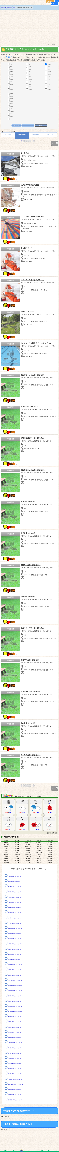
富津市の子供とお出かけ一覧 (19, 898)
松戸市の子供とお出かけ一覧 (19, 940)
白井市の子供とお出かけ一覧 (19, 1028)
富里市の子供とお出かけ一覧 (19, 1033)
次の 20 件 (53, 143)
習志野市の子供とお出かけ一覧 (19, 971)
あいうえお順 (7, 135)
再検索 (43, 125)
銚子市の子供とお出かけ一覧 (19, 924)
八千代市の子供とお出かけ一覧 (19, 987)
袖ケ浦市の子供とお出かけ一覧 (19, 1018)
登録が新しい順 (35, 135)
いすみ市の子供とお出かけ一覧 (19, 1049)
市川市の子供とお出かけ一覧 (19, 929)
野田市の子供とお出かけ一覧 (19, 945)
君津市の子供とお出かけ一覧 (19, 1002)
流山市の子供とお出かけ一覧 (19, 981)
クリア (28, 125)
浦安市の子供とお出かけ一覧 (19, 1008)
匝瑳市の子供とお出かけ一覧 (19, 1039)
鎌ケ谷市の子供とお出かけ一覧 (19, 997)
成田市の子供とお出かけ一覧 (19, 950)
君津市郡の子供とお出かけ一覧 (19, 1106)
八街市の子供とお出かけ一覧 (19, 1023)
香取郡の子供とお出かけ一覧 (19, 1096)
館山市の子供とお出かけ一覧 (19, 919)
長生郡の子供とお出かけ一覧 (19, 1065)
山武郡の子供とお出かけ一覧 (19, 1059)
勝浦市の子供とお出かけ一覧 (19, 1075)
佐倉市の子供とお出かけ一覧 (19, 956)
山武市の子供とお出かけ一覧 (19, 909)
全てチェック (15, 125)
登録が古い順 (50, 135)
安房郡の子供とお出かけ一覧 (19, 1101)
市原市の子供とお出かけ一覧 (19, 976)
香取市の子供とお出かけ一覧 (19, 1044)
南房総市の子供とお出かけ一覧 (19, 1085)
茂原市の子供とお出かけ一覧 (19, 914)
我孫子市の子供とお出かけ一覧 (19, 992)
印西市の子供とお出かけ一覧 (19, 904)
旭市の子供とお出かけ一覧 (18, 966)
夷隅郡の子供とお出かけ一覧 (19, 1070)
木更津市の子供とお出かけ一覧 (19, 935)
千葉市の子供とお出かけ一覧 (19, 883)
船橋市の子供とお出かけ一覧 (19, 893)
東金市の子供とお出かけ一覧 (19, 961)
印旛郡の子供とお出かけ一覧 (19, 1054)
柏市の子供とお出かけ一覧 (18, 888)
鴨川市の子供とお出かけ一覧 (19, 1080)
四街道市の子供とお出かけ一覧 (19, 1013)
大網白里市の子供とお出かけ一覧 (20, 1091)
